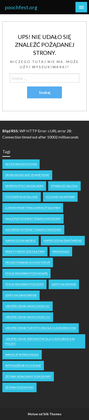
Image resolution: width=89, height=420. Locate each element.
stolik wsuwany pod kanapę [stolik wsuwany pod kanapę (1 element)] (26, 273)
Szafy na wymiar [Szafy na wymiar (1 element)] (64, 284)
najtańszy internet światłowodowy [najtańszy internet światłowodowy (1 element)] (33, 229)
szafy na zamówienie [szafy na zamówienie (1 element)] (21, 295)
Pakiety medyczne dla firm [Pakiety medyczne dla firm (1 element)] (25, 251)
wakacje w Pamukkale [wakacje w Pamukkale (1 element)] (22, 354)
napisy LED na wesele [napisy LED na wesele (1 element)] (20, 240)
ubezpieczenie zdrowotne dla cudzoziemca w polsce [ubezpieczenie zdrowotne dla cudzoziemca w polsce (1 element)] (40, 341)
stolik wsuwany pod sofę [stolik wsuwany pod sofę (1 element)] (24, 284)
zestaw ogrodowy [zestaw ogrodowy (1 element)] (19, 387)
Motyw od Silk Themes (44, 414)
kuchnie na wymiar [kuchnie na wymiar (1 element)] (60, 197)
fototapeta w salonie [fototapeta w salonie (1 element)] (21, 197)
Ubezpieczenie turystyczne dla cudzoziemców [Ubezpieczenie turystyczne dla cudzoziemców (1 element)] (40, 328)
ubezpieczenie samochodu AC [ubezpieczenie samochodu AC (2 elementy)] (27, 306)
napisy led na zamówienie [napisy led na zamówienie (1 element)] (63, 240)
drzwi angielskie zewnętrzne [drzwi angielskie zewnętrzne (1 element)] (27, 175)
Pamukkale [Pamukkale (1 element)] (60, 251)
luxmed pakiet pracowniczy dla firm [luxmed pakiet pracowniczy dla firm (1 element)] (32, 208)
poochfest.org (21, 7)
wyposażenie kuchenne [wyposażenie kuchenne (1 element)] (23, 365)
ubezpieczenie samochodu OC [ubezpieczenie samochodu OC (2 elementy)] (27, 317)
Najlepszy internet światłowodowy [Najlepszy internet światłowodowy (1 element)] (33, 218)
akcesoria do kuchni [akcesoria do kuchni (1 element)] (21, 164)
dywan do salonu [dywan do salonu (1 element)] (64, 186)
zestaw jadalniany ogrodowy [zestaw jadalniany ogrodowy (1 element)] (28, 376)
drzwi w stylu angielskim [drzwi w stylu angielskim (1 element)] (24, 186)
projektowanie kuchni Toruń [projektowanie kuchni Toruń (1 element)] (27, 262)
